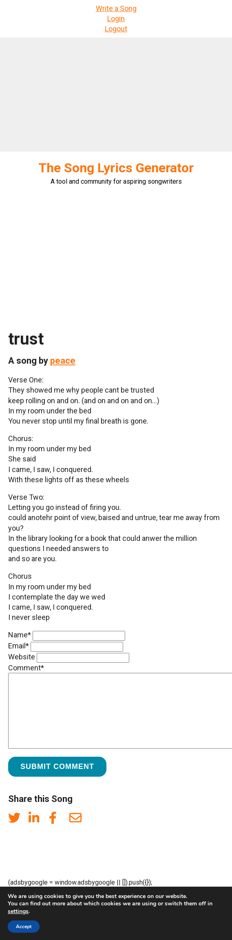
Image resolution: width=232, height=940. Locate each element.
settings (18, 911)
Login (116, 18)
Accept (23, 926)
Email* (18, 645)
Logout (116, 28)
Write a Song (116, 8)
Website (21, 656)
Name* (19, 634)
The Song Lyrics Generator (116, 168)
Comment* (26, 667)
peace (62, 361)
